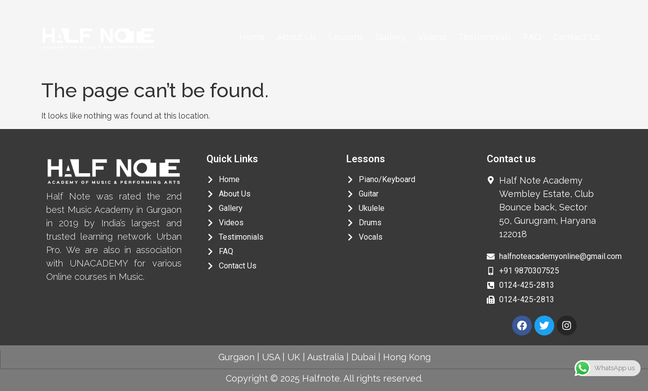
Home (252, 37)
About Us (297, 37)
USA (271, 357)
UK (293, 357)
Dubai (363, 357)
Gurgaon (236, 357)
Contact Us (577, 37)
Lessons (346, 37)
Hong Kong (407, 357)
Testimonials (485, 37)
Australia (325, 357)
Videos (432, 37)
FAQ (532, 37)
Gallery (391, 37)
